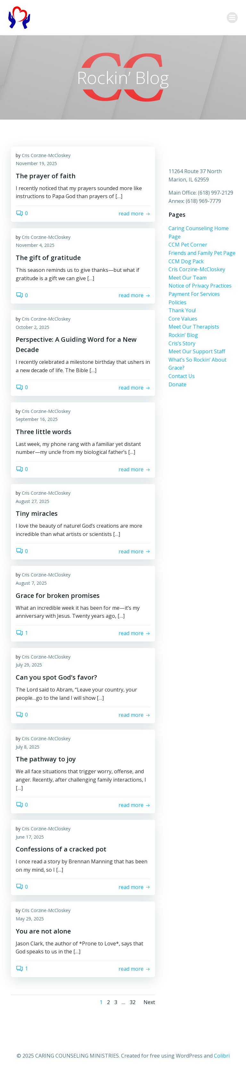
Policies (177, 302)
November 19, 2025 (36, 164)
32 (132, 1002)
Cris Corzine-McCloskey (46, 156)
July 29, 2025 (29, 665)
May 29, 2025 (30, 919)
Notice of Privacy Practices (199, 285)
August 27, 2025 (32, 502)
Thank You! (181, 310)
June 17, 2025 (30, 837)
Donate (177, 384)
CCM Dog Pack (185, 261)
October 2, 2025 (32, 327)
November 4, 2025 (35, 246)
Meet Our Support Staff (196, 351)
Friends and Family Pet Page (201, 253)
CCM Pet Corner (187, 244)
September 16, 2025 (37, 420)
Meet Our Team (187, 277)
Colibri (222, 1055)
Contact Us (181, 376)
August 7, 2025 (31, 583)
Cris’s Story (181, 343)
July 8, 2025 (27, 747)
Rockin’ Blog (182, 335)
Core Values (182, 319)
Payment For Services (193, 294)
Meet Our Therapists (193, 327)
